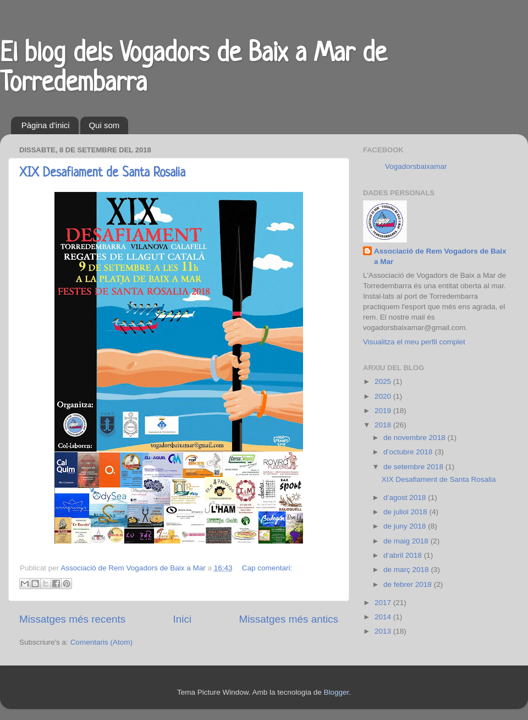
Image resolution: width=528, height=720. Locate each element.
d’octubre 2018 (409, 452)
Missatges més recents (72, 619)
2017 (384, 602)
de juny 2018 (405, 526)
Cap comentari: (267, 568)
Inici (182, 619)
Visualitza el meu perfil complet (414, 342)
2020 (384, 396)
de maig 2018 (407, 541)
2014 (384, 617)
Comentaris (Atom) (101, 642)
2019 (384, 410)
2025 (384, 381)
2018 (384, 425)
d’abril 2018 (403, 555)
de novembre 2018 (415, 437)
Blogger (336, 692)
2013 (384, 631)
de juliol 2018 (406, 512)
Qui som (104, 125)
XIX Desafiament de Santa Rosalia (102, 173)
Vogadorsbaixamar (416, 166)
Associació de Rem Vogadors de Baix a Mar (440, 256)
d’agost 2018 (405, 497)
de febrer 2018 (408, 584)
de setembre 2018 (414, 467)
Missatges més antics (288, 619)
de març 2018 (407, 569)
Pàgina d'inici (45, 125)
